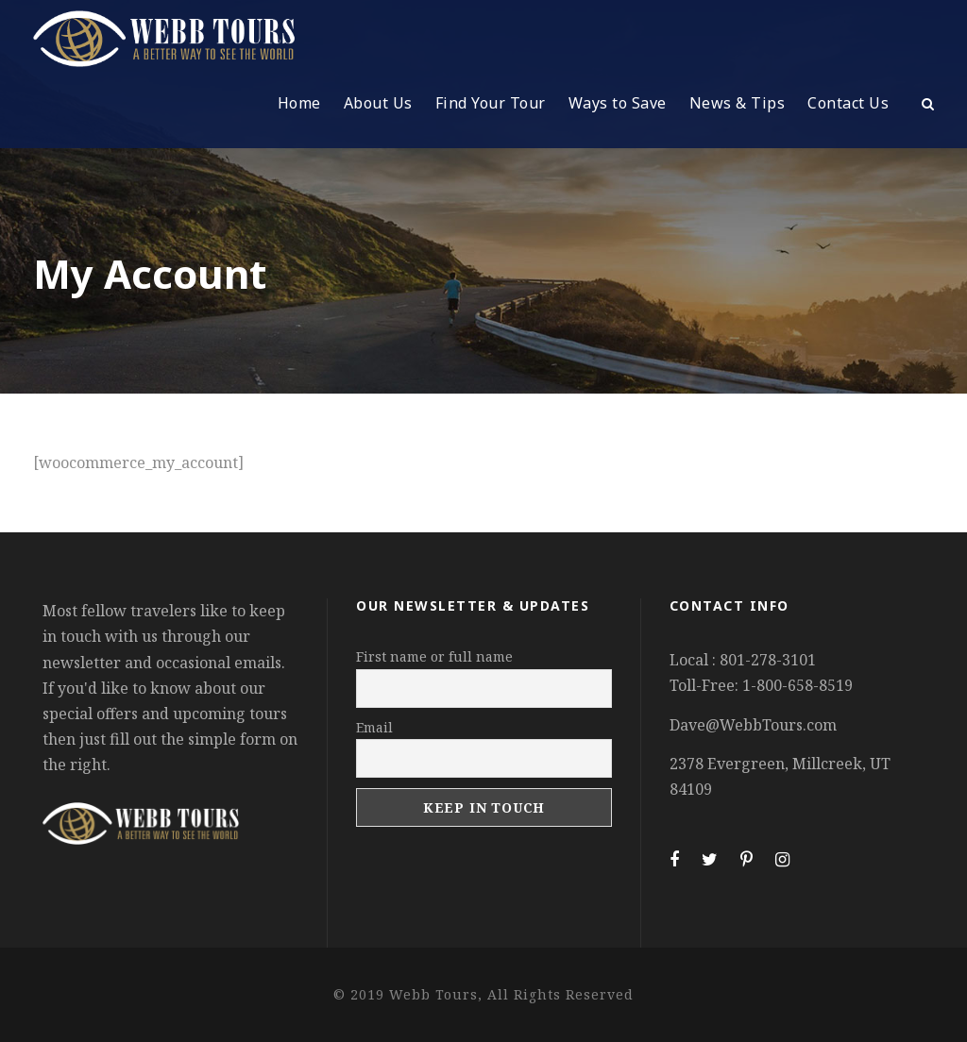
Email (374, 727)
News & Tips (737, 102)
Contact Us (848, 102)
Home (299, 102)
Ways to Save (617, 102)
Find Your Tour (490, 102)
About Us (378, 102)
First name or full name (434, 656)
